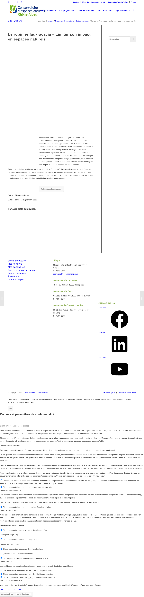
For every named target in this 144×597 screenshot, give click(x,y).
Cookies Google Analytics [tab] (10, 490)
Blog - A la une (15, 21)
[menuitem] (76, 2)
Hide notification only (23, 594)
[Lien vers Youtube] (21, 2)
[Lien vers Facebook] (9, 2)
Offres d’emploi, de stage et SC (93, 2)
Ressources (14, 276)
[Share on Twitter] (11, 220)
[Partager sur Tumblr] (11, 231)
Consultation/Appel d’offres (118, 2)
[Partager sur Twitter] (11, 216)
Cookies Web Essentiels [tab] (10, 445)
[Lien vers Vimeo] (17, 2)
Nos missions (15, 263)
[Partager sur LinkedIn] (11, 227)
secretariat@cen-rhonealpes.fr (65, 274)
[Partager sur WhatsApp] (11, 224)
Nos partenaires (16, 267)
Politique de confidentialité (10, 590)
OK (10, 408)
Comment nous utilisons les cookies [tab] (14, 426)
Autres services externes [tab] (10, 510)
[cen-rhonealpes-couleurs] (27, 10)
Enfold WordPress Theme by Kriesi (36, 392)
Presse (133, 2)
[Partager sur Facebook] (11, 212)
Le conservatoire (17, 260)
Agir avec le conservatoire (22, 270)
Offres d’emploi (16, 279)
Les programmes (17, 273)
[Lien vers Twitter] (13, 2)
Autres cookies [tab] (6, 561)
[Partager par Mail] (11, 235)
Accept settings (7, 594)
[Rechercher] (133, 10)
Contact (76, 2)
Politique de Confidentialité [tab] (11, 580)
